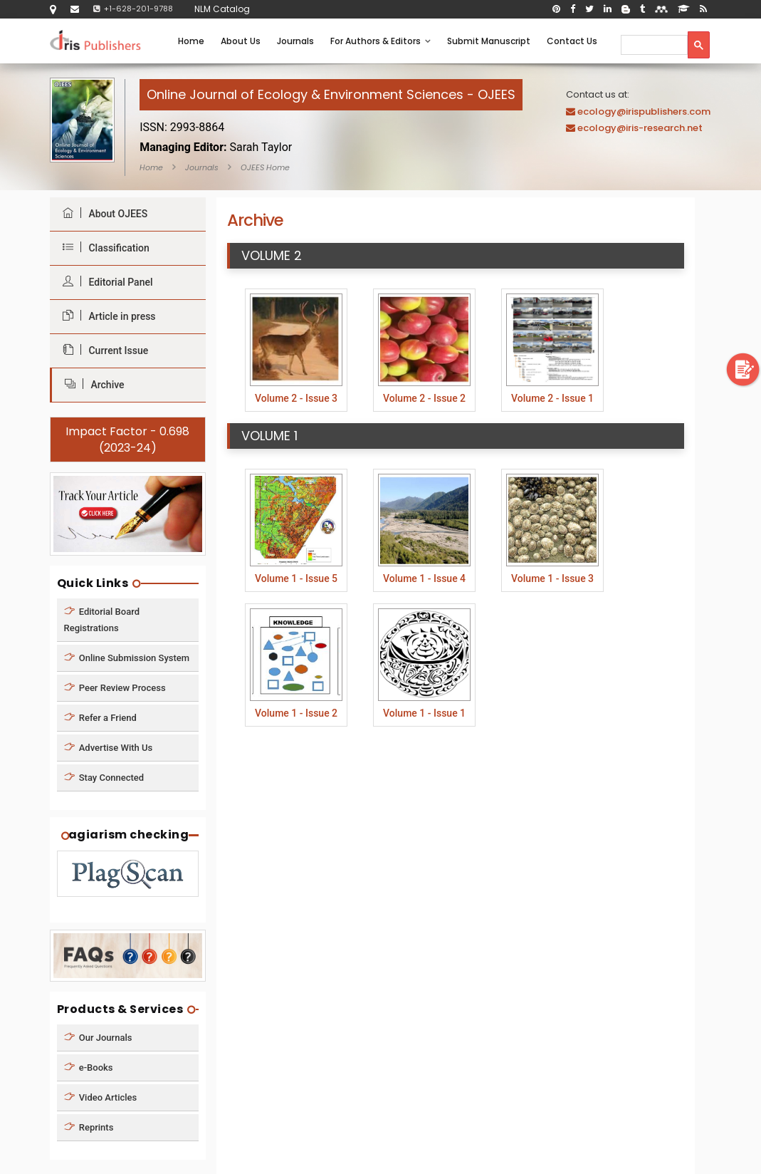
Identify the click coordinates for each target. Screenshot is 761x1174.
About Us (241, 41)
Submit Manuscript (488, 41)
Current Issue (102, 350)
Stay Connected (104, 777)
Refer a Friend (100, 717)
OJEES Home (265, 167)
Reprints (89, 1127)
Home (191, 41)
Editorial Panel (104, 282)
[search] (652, 45)
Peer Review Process (115, 687)
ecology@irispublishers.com (643, 111)
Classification (102, 247)
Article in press (106, 316)
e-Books (88, 1067)
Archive (91, 384)
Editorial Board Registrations (102, 619)
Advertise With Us (108, 747)
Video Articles (100, 1097)
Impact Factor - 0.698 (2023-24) (127, 439)
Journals (295, 41)
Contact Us (572, 41)
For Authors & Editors (380, 41)
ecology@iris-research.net (640, 128)
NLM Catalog (222, 9)
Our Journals (98, 1037)
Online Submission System (127, 657)
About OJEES (102, 213)
